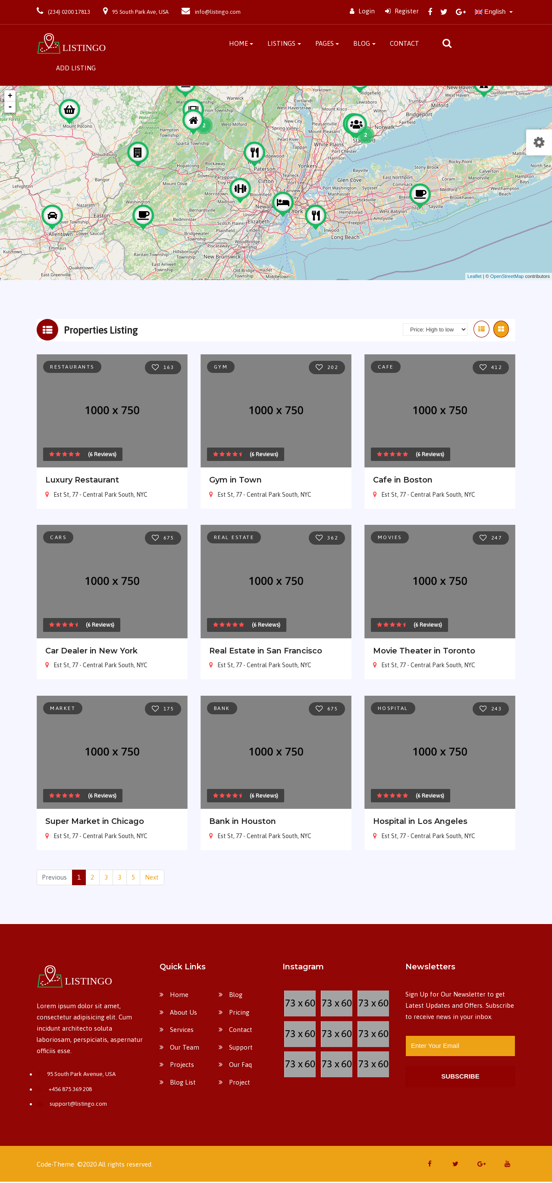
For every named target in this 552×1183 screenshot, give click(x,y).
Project (239, 1083)
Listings (281, 43)
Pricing (239, 1013)
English (491, 11)
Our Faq (240, 1065)
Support (241, 1048)
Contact (404, 43)
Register (402, 11)
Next (152, 878)
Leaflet (474, 278)
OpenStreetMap (507, 278)
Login (362, 11)
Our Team (184, 1048)
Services (182, 1031)
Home (238, 43)
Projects (182, 1065)
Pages (324, 43)
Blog (361, 43)
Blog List (183, 1083)
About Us (183, 1013)
